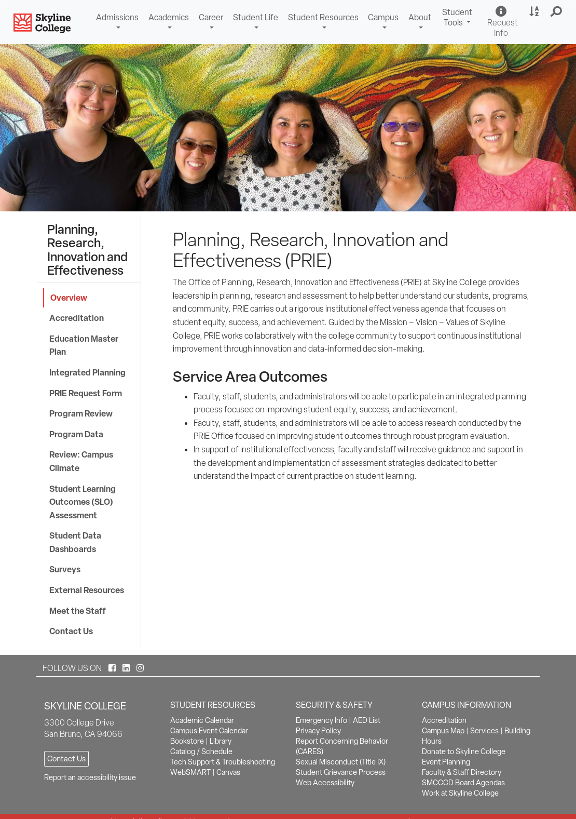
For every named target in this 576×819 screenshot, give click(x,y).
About (419, 17)
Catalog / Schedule (201, 751)
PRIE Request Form (85, 393)
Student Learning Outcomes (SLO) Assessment (82, 502)
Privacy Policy (318, 730)
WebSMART (190, 772)
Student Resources (323, 17)
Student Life (255, 17)
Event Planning (446, 762)
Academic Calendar (202, 720)
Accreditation (76, 318)
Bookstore (187, 741)
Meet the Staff (77, 610)
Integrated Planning (87, 372)
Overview (68, 297)
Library (220, 741)
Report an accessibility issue (90, 777)
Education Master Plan (83, 345)
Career (211, 17)
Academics (168, 17)
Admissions (117, 17)
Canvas (228, 772)
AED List (366, 720)
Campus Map (443, 730)
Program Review (81, 413)
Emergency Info (321, 720)
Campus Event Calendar (209, 730)
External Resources (86, 590)
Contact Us (71, 631)
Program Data (76, 434)
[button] (556, 12)
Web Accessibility (325, 782)
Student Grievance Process (341, 772)
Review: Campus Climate (81, 461)
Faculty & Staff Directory (461, 772)
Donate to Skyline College (463, 751)
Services (484, 730)
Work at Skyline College (460, 793)
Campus (383, 17)
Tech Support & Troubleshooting (222, 762)
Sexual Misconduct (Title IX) (341, 762)
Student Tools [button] (458, 19)
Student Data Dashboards (75, 542)
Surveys (64, 569)
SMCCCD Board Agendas (463, 782)
